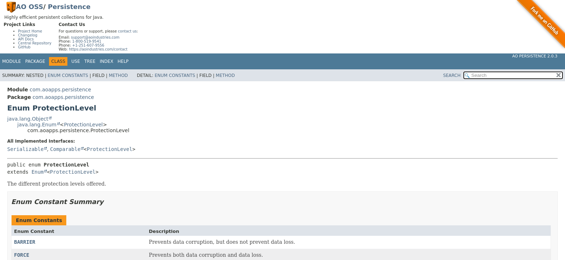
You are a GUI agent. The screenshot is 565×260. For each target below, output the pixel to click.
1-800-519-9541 (86, 41)
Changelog (27, 35)
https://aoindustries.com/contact (98, 49)
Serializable (25, 149)
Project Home (30, 31)
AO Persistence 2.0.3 (534, 56)
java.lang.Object (27, 119)
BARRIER (24, 242)
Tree (89, 61)
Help (123, 61)
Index (107, 61)
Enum (37, 172)
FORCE (21, 255)
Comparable (65, 149)
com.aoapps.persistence (60, 89)
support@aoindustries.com (95, 37)
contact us (127, 31)
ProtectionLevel (83, 124)
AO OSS (29, 6)
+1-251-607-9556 (88, 45)
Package (35, 61)
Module (11, 61)
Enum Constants (68, 75)
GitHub (24, 47)
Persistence (69, 6)
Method (118, 75)
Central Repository (35, 43)
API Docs (26, 39)
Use (75, 61)
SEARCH (452, 75)
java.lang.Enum (37, 124)
